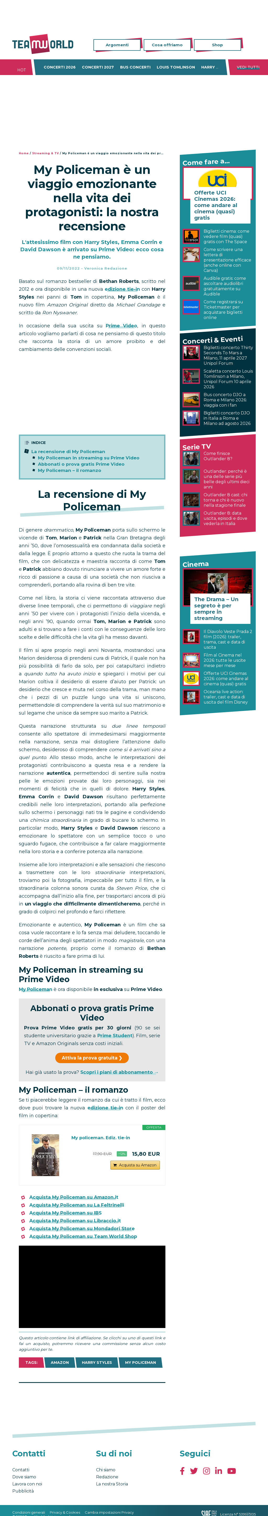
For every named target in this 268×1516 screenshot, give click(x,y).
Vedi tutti (248, 67)
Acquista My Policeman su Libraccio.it (76, 1221)
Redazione (107, 1476)
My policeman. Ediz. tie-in (103, 1138)
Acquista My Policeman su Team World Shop (85, 1236)
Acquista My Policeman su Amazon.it (75, 1197)
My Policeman (36, 989)
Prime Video (121, 326)
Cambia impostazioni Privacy (109, 1512)
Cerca (252, 45)
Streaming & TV (45, 153)
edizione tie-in (122, 289)
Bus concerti (135, 67)
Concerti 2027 (98, 67)
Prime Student (124, 1036)
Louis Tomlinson (176, 67)
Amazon (60, 1362)
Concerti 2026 (60, 67)
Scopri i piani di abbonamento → (119, 1072)
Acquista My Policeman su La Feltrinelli (78, 1205)
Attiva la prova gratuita (89, 1058)
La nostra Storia (112, 1483)
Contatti (20, 1469)
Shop (217, 44)
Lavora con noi (27, 1483)
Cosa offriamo (167, 44)
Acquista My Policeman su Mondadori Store (83, 1229)
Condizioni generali (28, 1512)
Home (24, 153)
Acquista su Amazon (138, 1167)
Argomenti (117, 44)
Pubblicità (23, 1491)
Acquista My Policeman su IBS (66, 1213)
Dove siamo (24, 1476)
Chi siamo (105, 1469)
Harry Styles (216, 67)
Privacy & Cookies (65, 1512)
